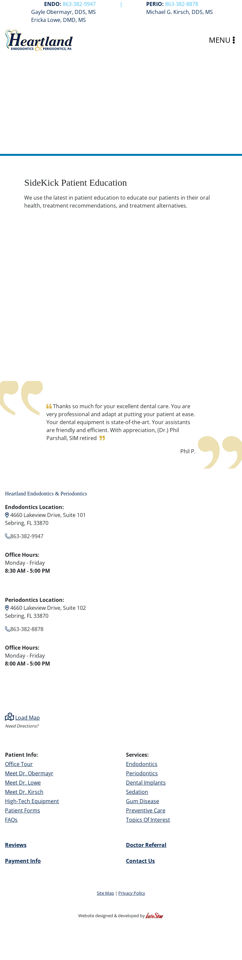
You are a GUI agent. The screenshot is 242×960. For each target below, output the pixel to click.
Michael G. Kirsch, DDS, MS (179, 12)
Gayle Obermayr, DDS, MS (63, 12)
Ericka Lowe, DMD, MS (58, 20)
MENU (222, 40)
